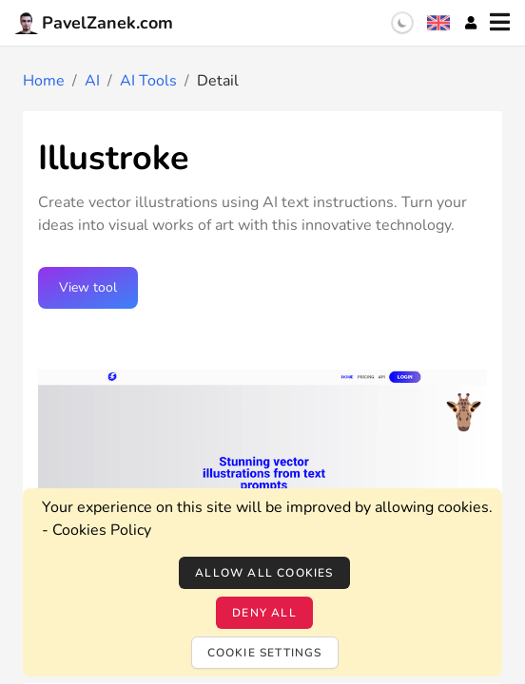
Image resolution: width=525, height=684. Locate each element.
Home (44, 80)
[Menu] (500, 23)
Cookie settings (264, 652)
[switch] (402, 22)
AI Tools (148, 80)
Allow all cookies (264, 572)
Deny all (264, 612)
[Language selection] (438, 23)
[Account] (470, 23)
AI (92, 80)
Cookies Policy (101, 530)
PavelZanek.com (94, 22)
